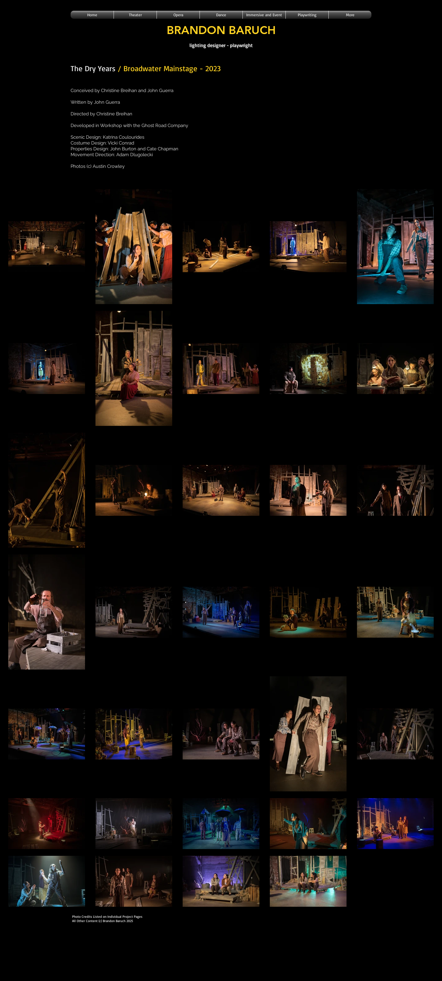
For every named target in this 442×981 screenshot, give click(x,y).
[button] (135, 15)
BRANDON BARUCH (221, 30)
